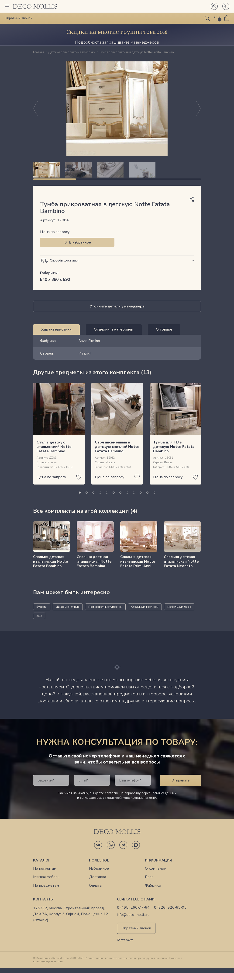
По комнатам (44, 874)
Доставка (97, 882)
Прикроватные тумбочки (105, 612)
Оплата (95, 891)
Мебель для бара (179, 612)
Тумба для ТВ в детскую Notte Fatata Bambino (173, 452)
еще (39, 621)
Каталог (41, 865)
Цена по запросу (54, 237)
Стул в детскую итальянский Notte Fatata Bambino (54, 452)
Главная (38, 52)
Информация (158, 865)
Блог (149, 882)
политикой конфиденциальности (130, 803)
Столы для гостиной (144, 612)
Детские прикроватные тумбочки (71, 52)
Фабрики (153, 891)
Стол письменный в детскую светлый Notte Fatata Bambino (117, 452)
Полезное (99, 865)
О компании (155, 874)
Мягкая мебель (46, 882)
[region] (117, 172)
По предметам (46, 891)
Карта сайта (125, 945)
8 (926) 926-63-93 (170, 912)
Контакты (43, 904)
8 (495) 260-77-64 (133, 912)
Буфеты (41, 612)
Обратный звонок (136, 933)
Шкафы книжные (67, 612)
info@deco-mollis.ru (133, 920)
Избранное (99, 874)
